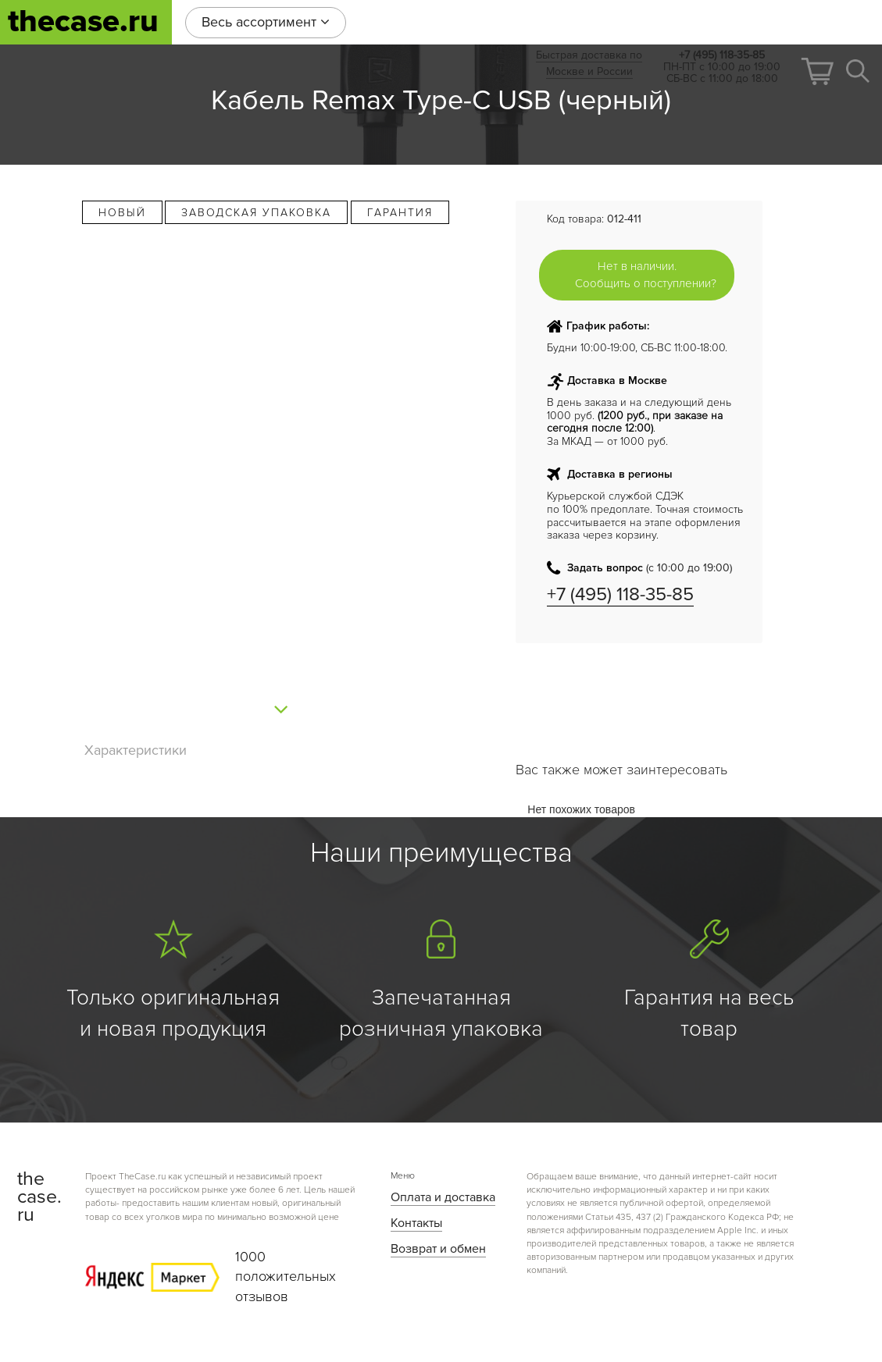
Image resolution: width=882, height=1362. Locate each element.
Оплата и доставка (443, 1197)
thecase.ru (83, 21)
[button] (817, 71)
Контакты (416, 1223)
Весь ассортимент (266, 21)
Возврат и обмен (438, 1249)
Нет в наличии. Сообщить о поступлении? (645, 274)
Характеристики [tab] (135, 750)
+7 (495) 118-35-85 (620, 594)
